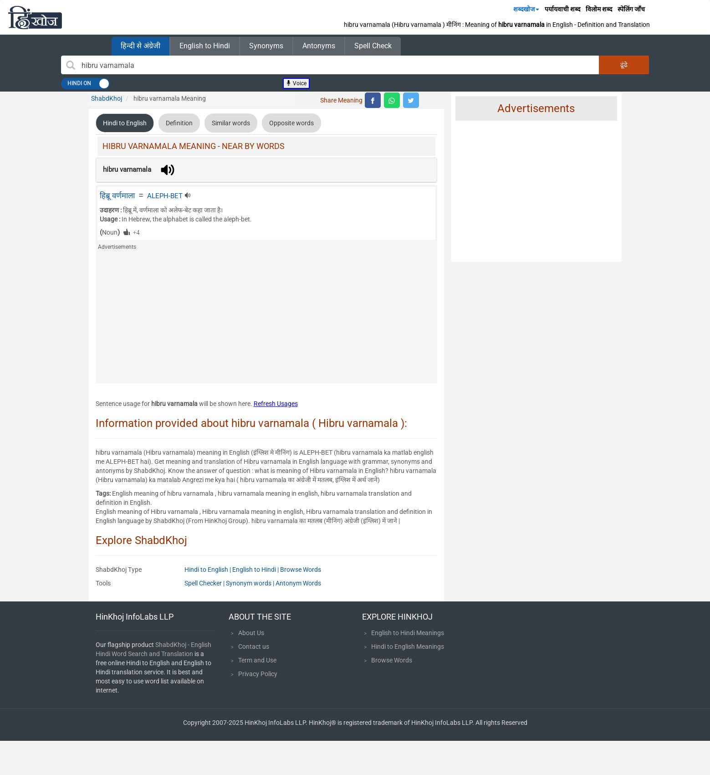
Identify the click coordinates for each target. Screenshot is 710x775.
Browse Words (300, 569)
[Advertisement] (266, 319)
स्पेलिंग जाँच (631, 9)
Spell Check (373, 45)
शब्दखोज (526, 9)
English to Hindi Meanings (407, 632)
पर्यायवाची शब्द (562, 9)
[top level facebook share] (373, 100)
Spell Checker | (205, 583)
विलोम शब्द (599, 9)
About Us (251, 632)
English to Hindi (204, 45)
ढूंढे (624, 64)
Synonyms (266, 45)
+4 (135, 232)
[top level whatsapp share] (392, 100)
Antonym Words (298, 583)
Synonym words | (251, 583)
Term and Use (257, 660)
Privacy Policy (257, 673)
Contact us (253, 646)
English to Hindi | (256, 569)
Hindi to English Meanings (407, 646)
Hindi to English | (208, 569)
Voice (296, 83)
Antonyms (318, 45)
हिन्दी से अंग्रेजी (140, 45)
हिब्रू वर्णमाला (117, 195)
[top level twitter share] (411, 100)
